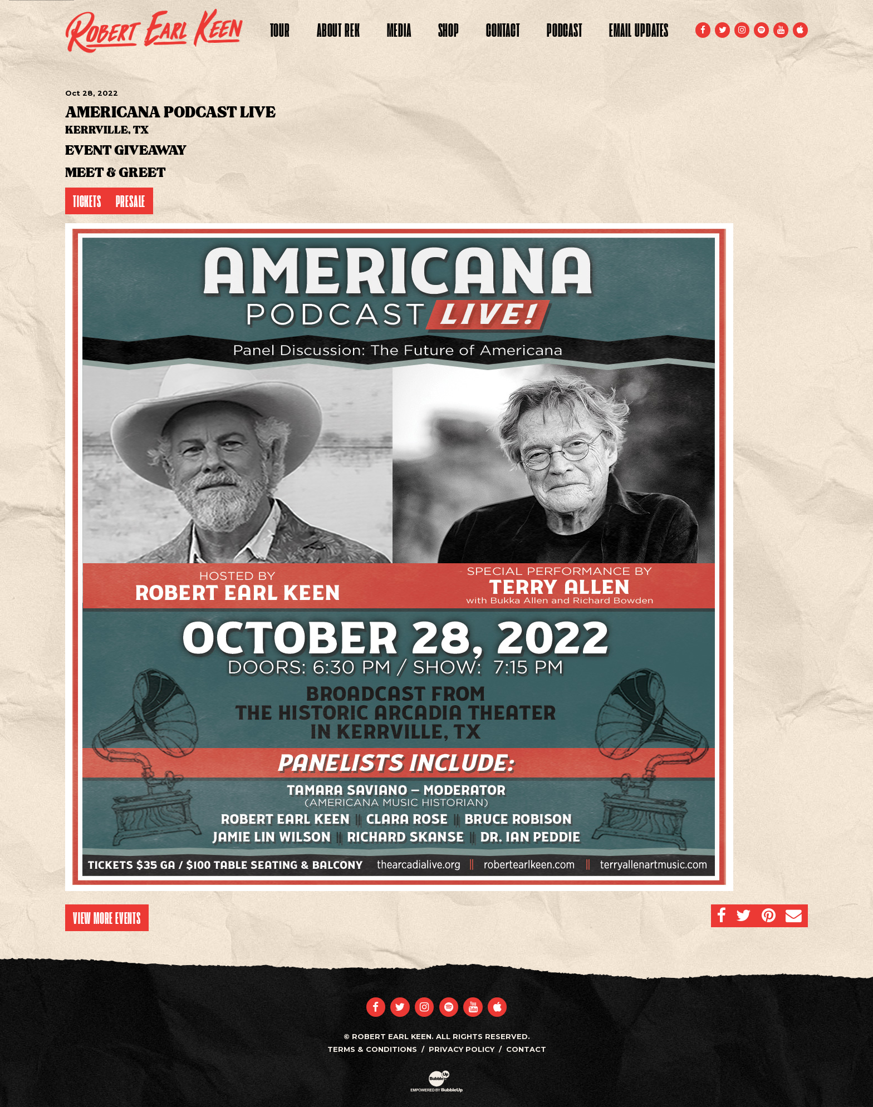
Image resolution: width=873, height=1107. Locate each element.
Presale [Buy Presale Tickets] (131, 201)
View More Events (107, 917)
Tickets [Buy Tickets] (87, 201)
